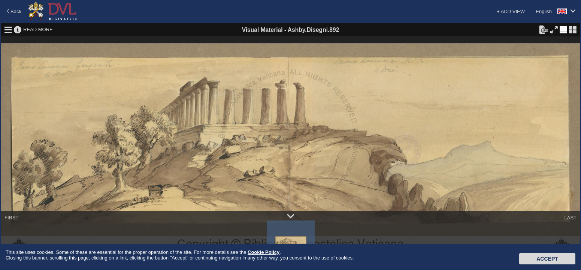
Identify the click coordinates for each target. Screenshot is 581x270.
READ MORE (38, 29)
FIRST (11, 217)
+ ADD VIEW (511, 11)
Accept (547, 259)
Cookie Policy (263, 252)
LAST (570, 217)
